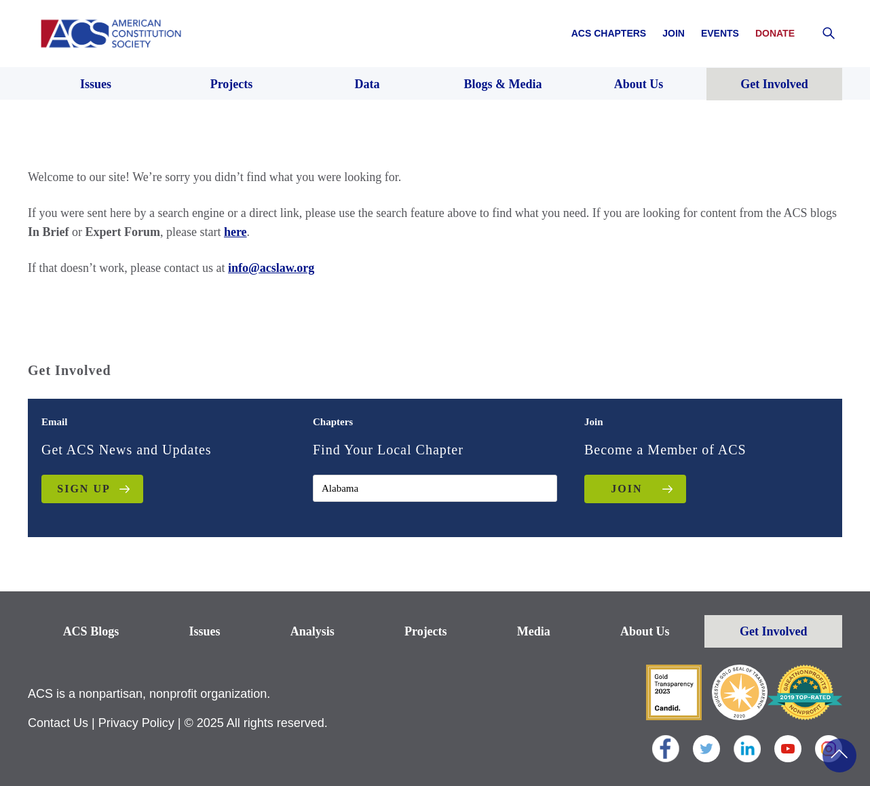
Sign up (83, 488)
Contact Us (58, 723)
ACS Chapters (608, 33)
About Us (645, 631)
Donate (775, 33)
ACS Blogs (91, 631)
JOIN (626, 488)
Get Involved (774, 631)
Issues (204, 631)
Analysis (312, 631)
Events (720, 33)
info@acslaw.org (271, 268)
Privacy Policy (136, 723)
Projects (425, 631)
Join (673, 33)
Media (533, 631)
